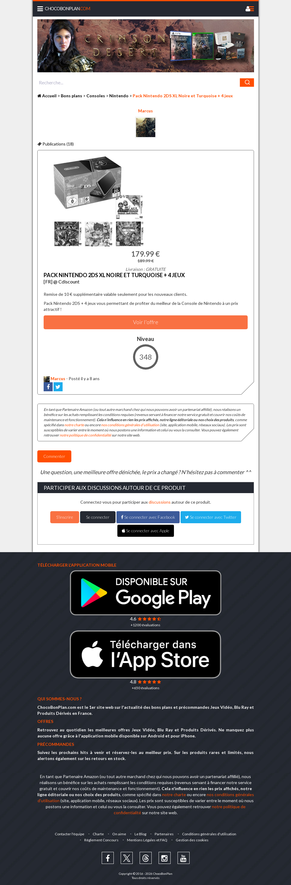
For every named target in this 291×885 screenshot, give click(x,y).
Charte (98, 834)
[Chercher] (247, 82)
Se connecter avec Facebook (148, 517)
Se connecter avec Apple (145, 530)
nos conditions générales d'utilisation (130, 425)
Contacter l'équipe (69, 834)
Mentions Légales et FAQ (147, 840)
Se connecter (98, 517)
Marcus (145, 110)
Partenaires (164, 834)
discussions (160, 502)
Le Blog (140, 834)
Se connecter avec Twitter (211, 517)
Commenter (54, 456)
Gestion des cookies (192, 840)
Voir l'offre (145, 322)
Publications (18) (55, 143)
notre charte (74, 425)
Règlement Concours (101, 840)
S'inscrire (64, 517)
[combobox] (145, 82)
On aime (119, 834)
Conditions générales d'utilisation (209, 834)
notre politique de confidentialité (85, 435)
